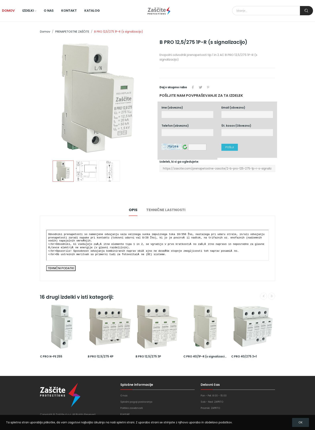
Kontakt (125, 414)
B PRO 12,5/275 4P (101, 356)
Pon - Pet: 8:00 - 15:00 (214, 395)
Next (271, 296)
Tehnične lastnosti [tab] (165, 209)
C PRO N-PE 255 (51, 356)
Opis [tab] (133, 209)
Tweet (200, 87)
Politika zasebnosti (131, 408)
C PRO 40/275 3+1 (244, 356)
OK (301, 422)
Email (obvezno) (247, 112)
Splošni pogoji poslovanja (136, 401)
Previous (263, 296)
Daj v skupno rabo (193, 87)
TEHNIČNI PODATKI (61, 268)
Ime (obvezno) (187, 112)
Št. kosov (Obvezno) (247, 130)
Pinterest (208, 87)
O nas (124, 395)
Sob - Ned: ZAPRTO (212, 401)
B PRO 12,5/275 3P (148, 356)
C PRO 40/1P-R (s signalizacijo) (205, 356)
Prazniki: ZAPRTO (210, 408)
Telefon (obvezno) (187, 130)
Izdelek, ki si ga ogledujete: (217, 166)
